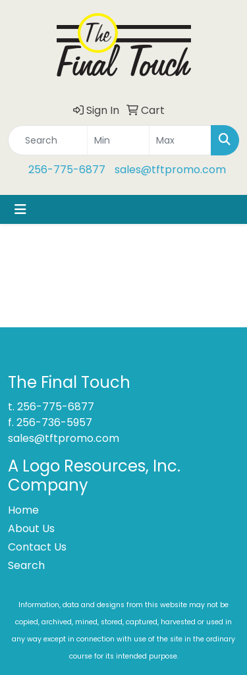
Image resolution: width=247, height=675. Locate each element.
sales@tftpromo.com (170, 169)
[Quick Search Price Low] (118, 140)
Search (26, 565)
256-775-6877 (66, 169)
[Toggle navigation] (20, 209)
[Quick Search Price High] (180, 140)
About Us (31, 528)
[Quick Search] (48, 140)
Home (23, 510)
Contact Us (37, 546)
